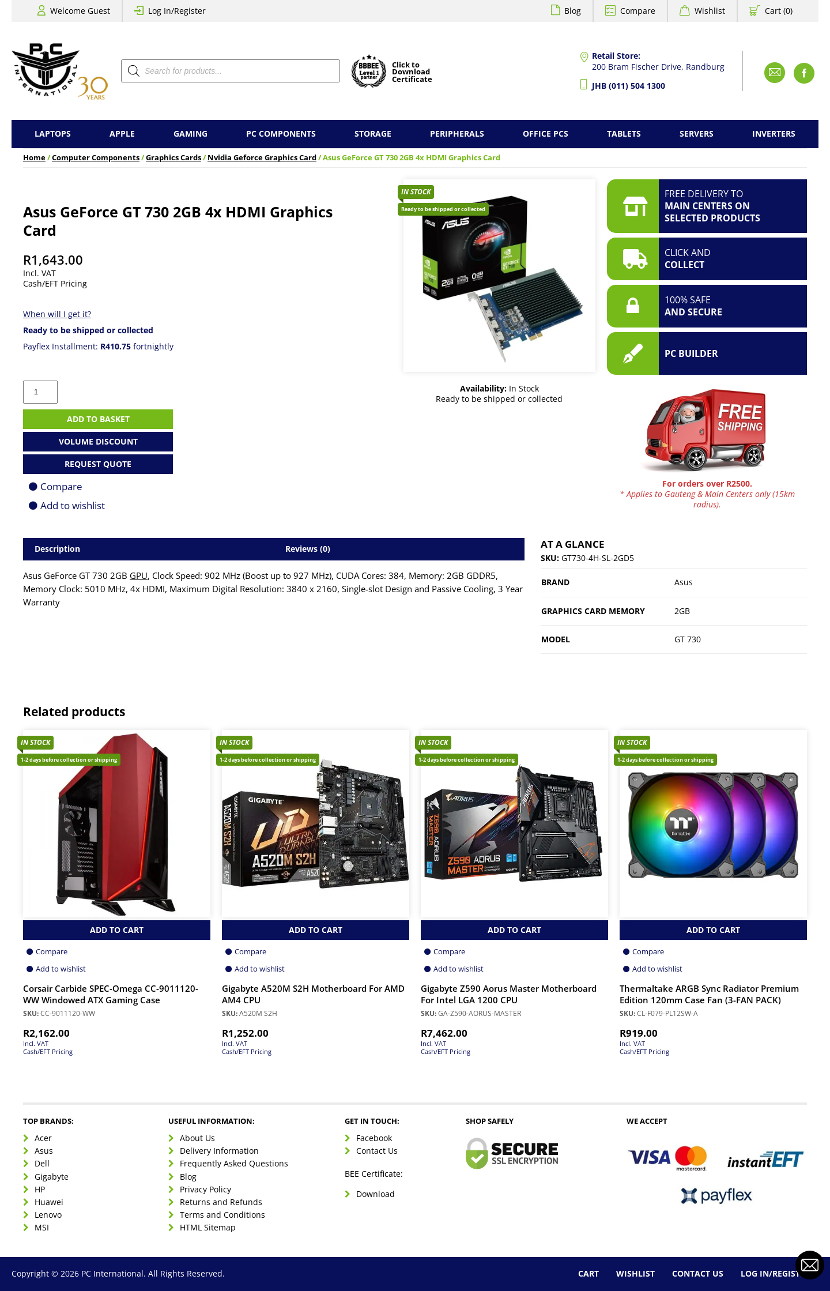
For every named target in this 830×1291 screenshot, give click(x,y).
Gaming (190, 133)
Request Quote (98, 463)
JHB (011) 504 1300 (628, 85)
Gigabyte (52, 1176)
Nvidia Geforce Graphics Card (261, 158)
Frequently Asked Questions (234, 1163)
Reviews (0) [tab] (307, 548)
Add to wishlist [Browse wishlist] (61, 968)
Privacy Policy (205, 1189)
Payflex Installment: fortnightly (98, 346)
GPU (139, 576)
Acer (43, 1137)
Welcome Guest (80, 10)
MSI (42, 1227)
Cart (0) (779, 10)
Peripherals (457, 133)
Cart (588, 1273)
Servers (697, 133)
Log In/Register (177, 10)
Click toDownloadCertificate (412, 73)
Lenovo (48, 1214)
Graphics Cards (173, 158)
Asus (683, 582)
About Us (197, 1137)
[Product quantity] (40, 392)
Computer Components (95, 158)
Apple (122, 133)
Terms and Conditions (222, 1214)
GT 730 (687, 639)
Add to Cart (117, 929)
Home (34, 158)
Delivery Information (219, 1150)
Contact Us (377, 1150)
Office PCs (545, 133)
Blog (572, 10)
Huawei (49, 1201)
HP (40, 1189)
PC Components (281, 133)
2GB (682, 610)
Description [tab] (57, 548)
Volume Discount (98, 441)
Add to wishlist (72, 505)
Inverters (773, 133)
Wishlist (710, 10)
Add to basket (98, 418)
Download (375, 1193)
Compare (637, 10)
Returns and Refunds (221, 1201)
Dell (42, 1163)
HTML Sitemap (208, 1227)
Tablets (624, 133)
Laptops (53, 133)
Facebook (374, 1137)
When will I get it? (57, 313)
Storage (372, 133)
